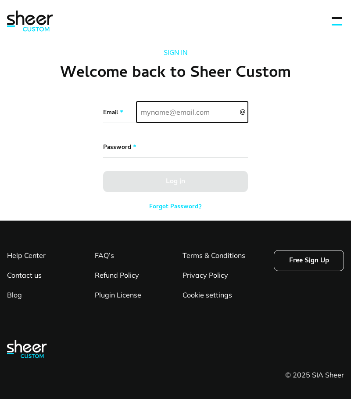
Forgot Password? (175, 207)
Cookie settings (207, 294)
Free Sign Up (309, 261)
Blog (14, 294)
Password (119, 148)
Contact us (24, 275)
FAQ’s (104, 255)
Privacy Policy (205, 275)
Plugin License (118, 294)
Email (113, 113)
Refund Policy (117, 275)
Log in (175, 182)
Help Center (26, 255)
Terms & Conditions (214, 255)
